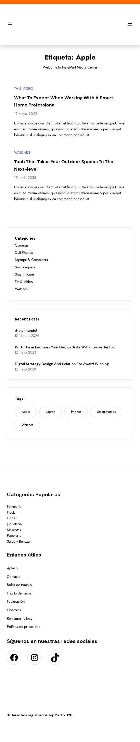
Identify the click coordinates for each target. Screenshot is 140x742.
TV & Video (23, 88)
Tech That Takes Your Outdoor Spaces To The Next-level (63, 165)
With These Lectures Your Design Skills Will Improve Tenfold (65, 347)
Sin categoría (25, 267)
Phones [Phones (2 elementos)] (76, 411)
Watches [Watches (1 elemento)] (27, 424)
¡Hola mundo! (26, 330)
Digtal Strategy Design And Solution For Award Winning (62, 364)
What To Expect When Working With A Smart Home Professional (63, 101)
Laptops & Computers (31, 259)
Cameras (21, 245)
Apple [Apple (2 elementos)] (26, 411)
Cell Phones (24, 252)
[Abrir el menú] (10, 24)
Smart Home (24, 274)
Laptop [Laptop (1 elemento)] (50, 411)
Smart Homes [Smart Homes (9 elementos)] (106, 411)
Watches (22, 152)
